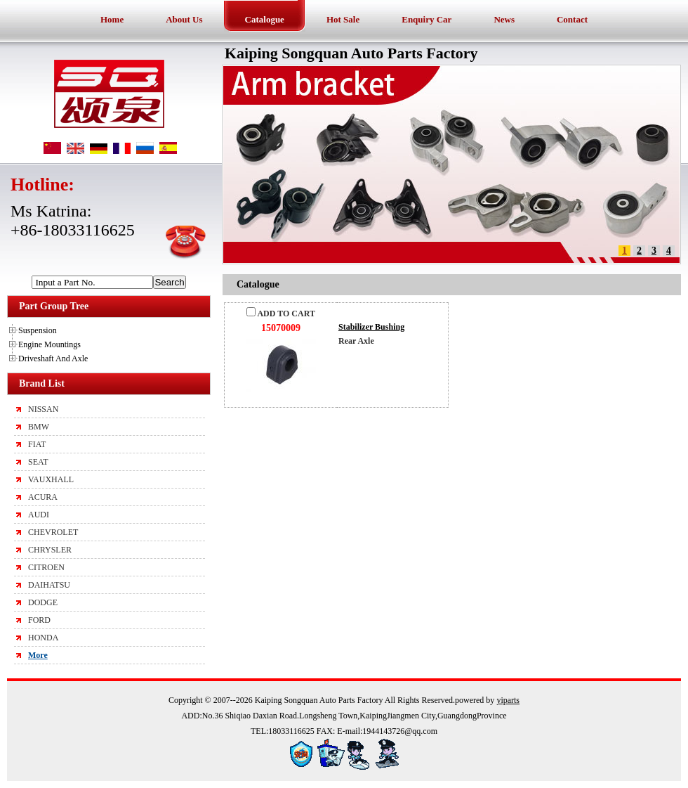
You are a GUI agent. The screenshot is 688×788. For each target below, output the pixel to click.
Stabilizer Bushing (371, 327)
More (38, 655)
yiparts (508, 700)
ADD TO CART (280, 313)
